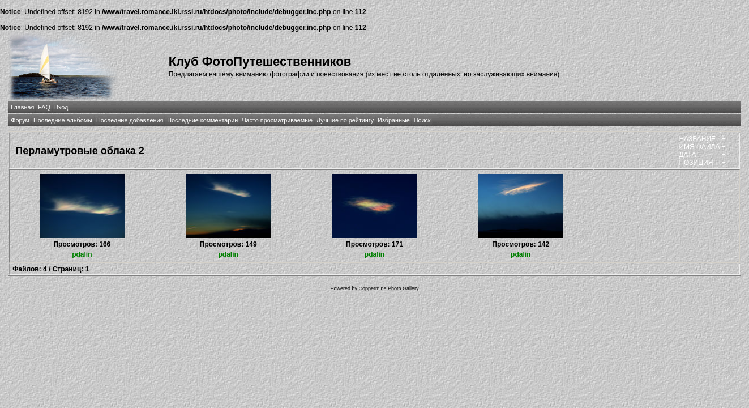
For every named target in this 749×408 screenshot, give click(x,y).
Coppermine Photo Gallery (388, 288)
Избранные (393, 120)
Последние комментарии (202, 120)
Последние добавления (129, 120)
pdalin (82, 254)
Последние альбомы (62, 120)
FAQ (44, 107)
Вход (61, 107)
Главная (22, 107)
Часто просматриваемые (277, 120)
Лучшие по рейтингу (345, 120)
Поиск (422, 120)
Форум (20, 120)
